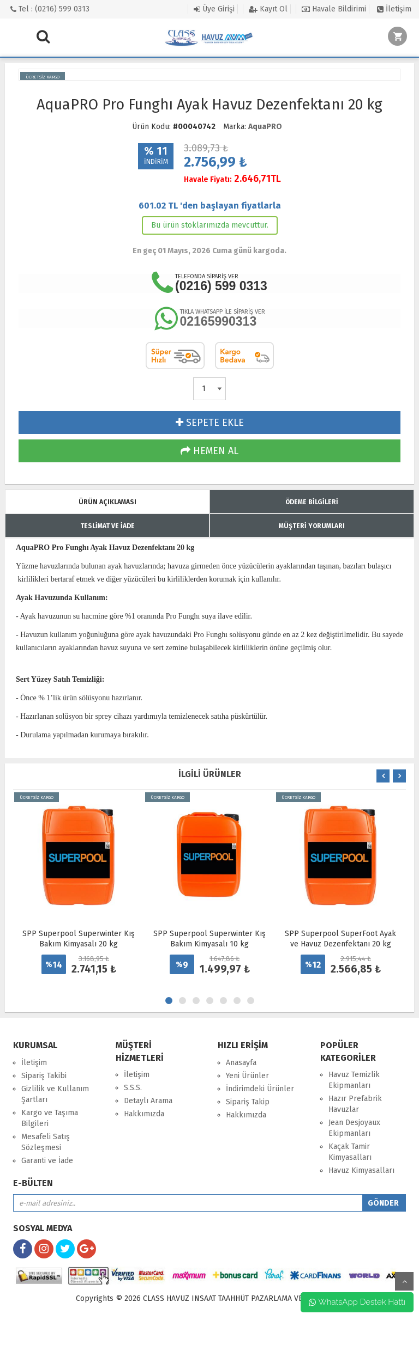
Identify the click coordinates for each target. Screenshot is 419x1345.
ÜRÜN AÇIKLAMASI (107, 502)
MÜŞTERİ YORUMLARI (312, 526)
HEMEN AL (209, 450)
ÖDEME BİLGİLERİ (311, 502)
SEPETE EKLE (210, 422)
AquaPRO (265, 126)
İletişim (394, 9)
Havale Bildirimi (334, 9)
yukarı (404, 1281)
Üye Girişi (214, 9)
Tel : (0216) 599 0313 (49, 9)
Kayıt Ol (268, 9)
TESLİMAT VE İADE (107, 526)
